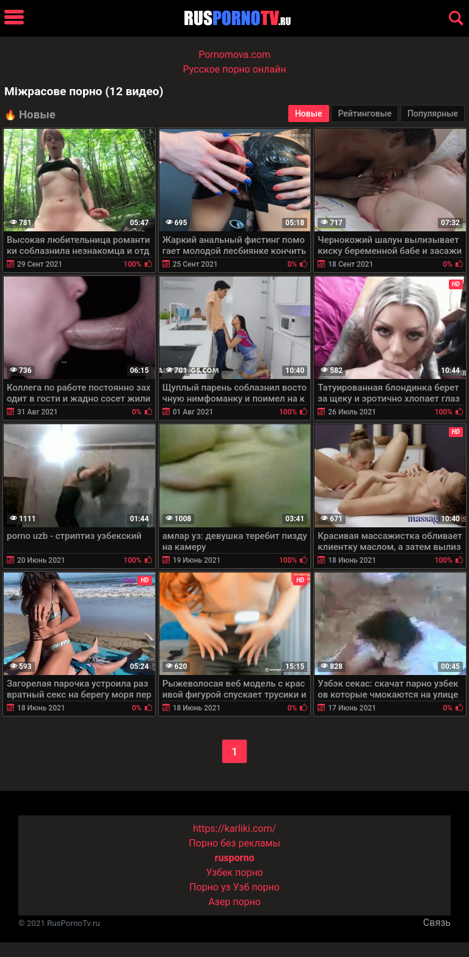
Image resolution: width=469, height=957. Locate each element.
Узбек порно (234, 872)
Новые (308, 113)
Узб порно (256, 887)
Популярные (432, 113)
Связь (437, 922)
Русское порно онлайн (234, 69)
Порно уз (210, 887)
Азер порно (234, 902)
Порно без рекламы (234, 843)
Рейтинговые (364, 113)
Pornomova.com (234, 54)
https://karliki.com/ (234, 828)
